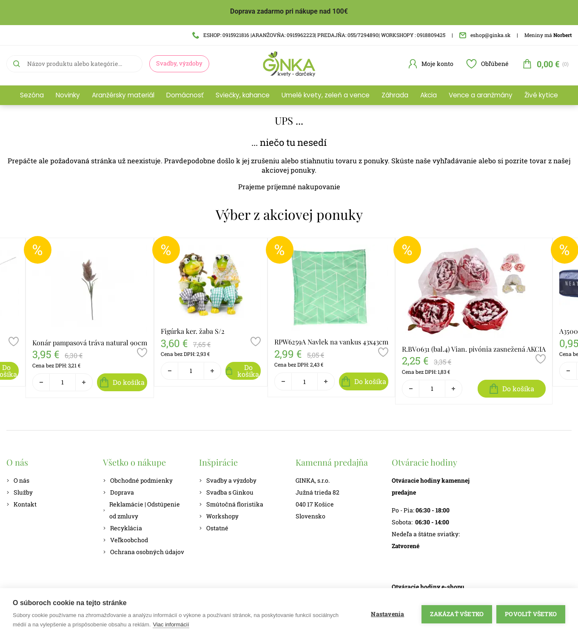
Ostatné (213, 528)
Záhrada (395, 95)
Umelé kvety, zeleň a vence (326, 95)
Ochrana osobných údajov (143, 552)
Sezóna (32, 95)
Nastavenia (387, 614)
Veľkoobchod (125, 540)
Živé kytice (541, 95)
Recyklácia (122, 528)
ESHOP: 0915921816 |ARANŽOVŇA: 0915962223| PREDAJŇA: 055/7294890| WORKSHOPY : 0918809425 (318, 34)
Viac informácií (171, 624)
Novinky (68, 95)
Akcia (428, 95)
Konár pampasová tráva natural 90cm (89, 342)
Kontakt (21, 504)
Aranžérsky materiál (123, 95)
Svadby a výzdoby (227, 480)
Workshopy (219, 516)
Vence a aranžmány (481, 95)
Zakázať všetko (457, 614)
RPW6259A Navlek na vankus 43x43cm (331, 341)
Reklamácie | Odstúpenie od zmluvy (141, 510)
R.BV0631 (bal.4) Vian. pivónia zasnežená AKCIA (474, 348)
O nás (17, 480)
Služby (19, 492)
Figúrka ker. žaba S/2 (193, 331)
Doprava (118, 492)
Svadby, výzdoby (179, 63)
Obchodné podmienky (138, 480)
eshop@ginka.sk (484, 34)
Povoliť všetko (531, 614)
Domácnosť (185, 95)
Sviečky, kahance (243, 95)
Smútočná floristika (231, 504)
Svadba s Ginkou (226, 492)
